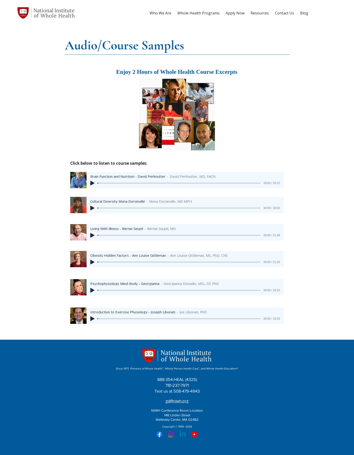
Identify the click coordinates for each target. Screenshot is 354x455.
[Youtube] (194, 434)
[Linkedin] (183, 434)
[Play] (92, 183)
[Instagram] (171, 434)
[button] (160, 13)
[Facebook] (159, 434)
